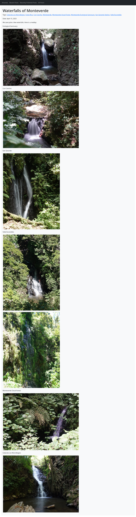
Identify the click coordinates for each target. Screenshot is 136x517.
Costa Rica (29, 15)
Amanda (5, 3)
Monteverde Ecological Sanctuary (83, 15)
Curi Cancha (38, 15)
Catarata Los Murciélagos (16, 15)
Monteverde (47, 15)
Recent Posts (13, 3)
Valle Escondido (116, 15)
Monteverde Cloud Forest (61, 15)
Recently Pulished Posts (28, 3)
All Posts (41, 3)
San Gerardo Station (102, 15)
